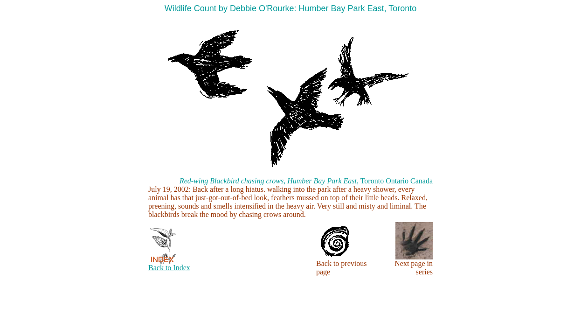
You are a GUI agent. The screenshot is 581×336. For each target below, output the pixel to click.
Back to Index (169, 268)
